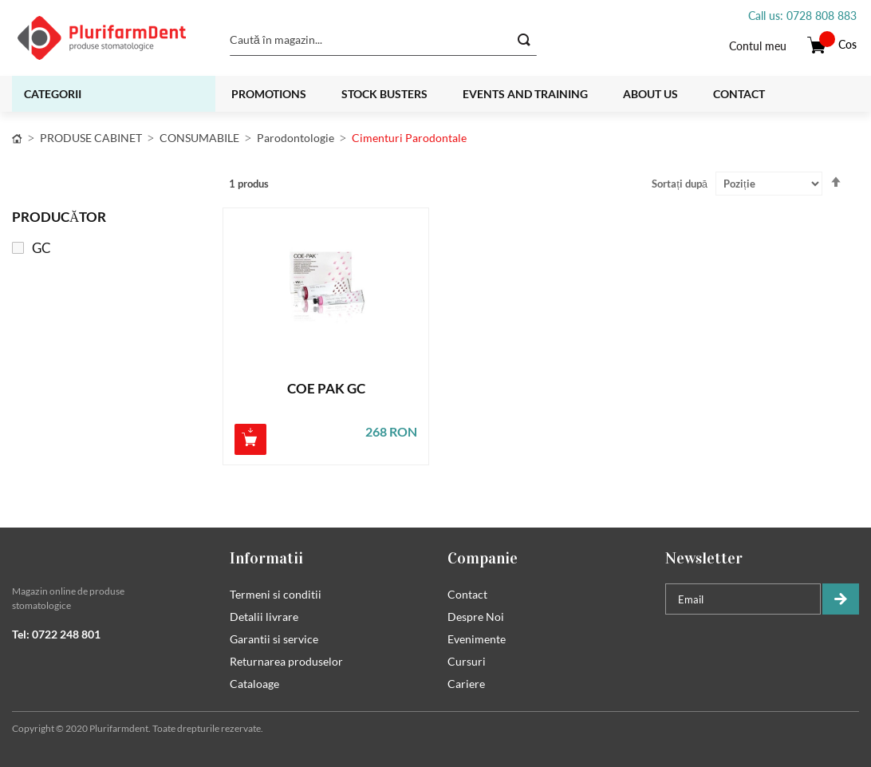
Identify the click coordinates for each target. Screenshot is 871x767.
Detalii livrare (264, 616)
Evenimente (476, 639)
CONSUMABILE (199, 137)
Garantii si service (274, 639)
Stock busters (384, 94)
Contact (739, 94)
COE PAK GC (326, 389)
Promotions (268, 94)
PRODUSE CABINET (91, 137)
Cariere (466, 683)
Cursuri (466, 661)
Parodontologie (295, 137)
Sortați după (679, 183)
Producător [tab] (59, 216)
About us (650, 94)
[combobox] (383, 40)
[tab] (109, 558)
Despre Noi (475, 616)
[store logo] (112, 38)
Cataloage (254, 683)
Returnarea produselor (286, 661)
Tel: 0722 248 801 (56, 634)
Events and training (525, 94)
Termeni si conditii (275, 594)
